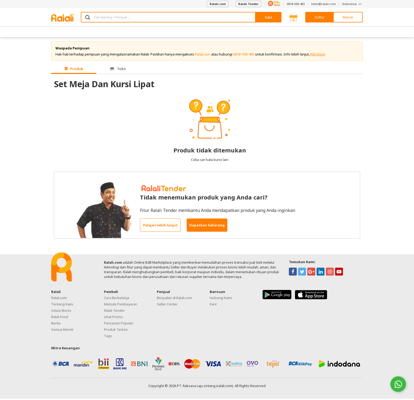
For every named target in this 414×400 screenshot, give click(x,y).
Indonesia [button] (352, 4)
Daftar (319, 17)
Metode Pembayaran (120, 305)
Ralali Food (59, 318)
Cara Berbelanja (116, 299)
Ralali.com (218, 4)
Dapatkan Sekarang (207, 226)
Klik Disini (317, 55)
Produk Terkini (116, 330)
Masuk (348, 17)
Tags (108, 337)
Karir (213, 305)
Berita (55, 324)
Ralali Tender (248, 4)
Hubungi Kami (221, 299)
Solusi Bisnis (61, 311)
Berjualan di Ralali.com (174, 299)
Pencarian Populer (118, 324)
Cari (268, 17)
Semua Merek (62, 330)
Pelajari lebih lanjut (160, 226)
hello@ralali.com (323, 4)
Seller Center (167, 305)
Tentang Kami (62, 305)
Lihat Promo (113, 318)
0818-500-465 (296, 4)
